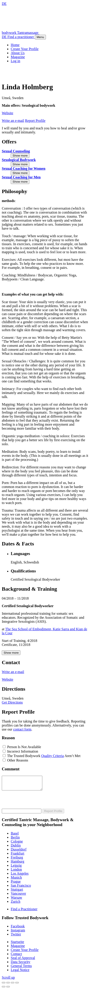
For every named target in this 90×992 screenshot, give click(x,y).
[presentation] (36, 802)
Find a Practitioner (24, 912)
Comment (10, 769)
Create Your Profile (25, 952)
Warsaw (16, 900)
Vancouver (18, 896)
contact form (22, 729)
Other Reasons (17, 760)
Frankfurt (17, 856)
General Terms (21, 968)
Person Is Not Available (24, 747)
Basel (15, 836)
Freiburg (17, 860)
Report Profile (53, 813)
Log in (15, 61)
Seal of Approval (23, 960)
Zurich (15, 904)
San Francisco (21, 888)
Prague (16, 884)
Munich (16, 880)
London (16, 872)
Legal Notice (20, 972)
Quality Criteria (52, 756)
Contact (16, 956)
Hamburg (17, 864)
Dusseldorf (18, 852)
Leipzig (16, 868)
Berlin (15, 840)
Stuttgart (17, 892)
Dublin (16, 848)
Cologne (17, 844)
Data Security (20, 964)
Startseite (17, 944)
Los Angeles (20, 876)
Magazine (18, 948)
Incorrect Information (22, 751)
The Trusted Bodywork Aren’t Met (44, 756)
